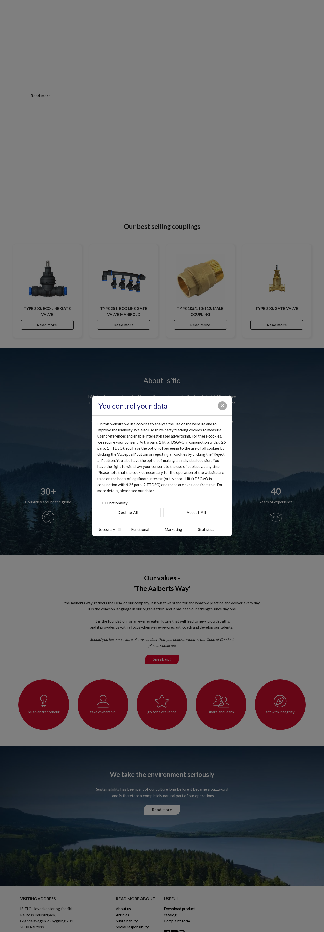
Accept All (196, 512)
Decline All (127, 512)
